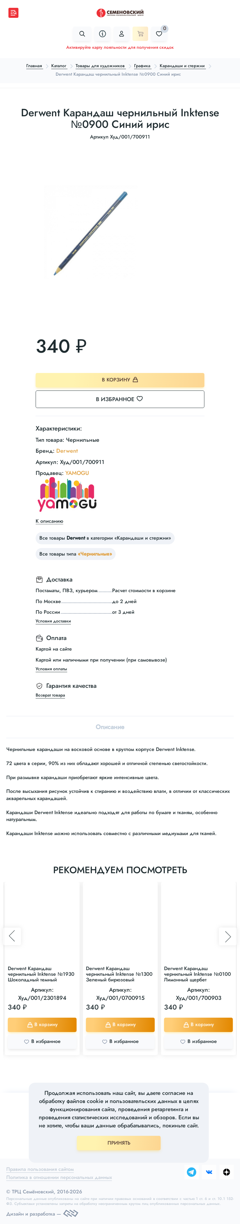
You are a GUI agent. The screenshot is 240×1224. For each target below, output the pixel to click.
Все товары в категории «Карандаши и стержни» (105, 538)
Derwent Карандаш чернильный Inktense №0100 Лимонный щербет (197, 974)
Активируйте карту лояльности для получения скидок (120, 47)
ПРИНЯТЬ (119, 1142)
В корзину (120, 379)
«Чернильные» (95, 553)
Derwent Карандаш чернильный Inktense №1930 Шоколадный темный (41, 974)
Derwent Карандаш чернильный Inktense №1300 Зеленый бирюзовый (119, 974)
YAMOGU (77, 473)
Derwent (67, 451)
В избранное (123, 399)
